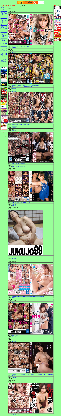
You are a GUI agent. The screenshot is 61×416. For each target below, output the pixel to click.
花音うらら (14, 126)
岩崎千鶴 (14, 204)
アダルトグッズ (4, 56)
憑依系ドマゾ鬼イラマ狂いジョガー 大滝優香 (21, 46)
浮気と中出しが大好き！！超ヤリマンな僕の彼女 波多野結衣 (24, 256)
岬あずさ (14, 165)
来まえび (14, 336)
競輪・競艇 (5, 43)
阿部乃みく (14, 377)
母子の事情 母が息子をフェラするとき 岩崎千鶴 (22, 202)
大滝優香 (14, 47)
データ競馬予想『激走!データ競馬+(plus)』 (4, 26)
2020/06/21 (14, 13)
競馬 (1, 43)
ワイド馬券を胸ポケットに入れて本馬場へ (4, 33)
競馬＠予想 (3, 9)
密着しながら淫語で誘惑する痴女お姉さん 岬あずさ (22, 163)
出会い (2, 60)
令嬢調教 (14, 127)
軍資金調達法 (3, 50)
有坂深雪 (27, 86)
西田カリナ (14, 86)
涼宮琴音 (14, 297)
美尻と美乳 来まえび (16, 335)
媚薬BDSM (14, 88)
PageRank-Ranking (4, 24)
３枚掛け (2, 22)
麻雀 (1, 44)
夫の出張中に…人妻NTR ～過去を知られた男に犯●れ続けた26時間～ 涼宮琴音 (28, 296)
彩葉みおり (23, 86)
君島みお (18, 86)
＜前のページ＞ (11, 414)
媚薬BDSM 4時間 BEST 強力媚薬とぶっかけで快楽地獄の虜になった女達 (27, 85)
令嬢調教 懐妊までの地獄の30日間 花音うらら (21, 124)
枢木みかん (31, 86)
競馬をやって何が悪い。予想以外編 (4, 18)
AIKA (13, 8)
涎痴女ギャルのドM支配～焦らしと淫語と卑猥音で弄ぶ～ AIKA (25, 6)
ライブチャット (4, 59)
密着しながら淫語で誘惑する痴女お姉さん (20, 166)
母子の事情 (14, 205)
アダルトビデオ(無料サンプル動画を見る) (4, 54)
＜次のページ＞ (17, 414)
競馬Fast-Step (3, 40)
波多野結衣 (14, 258)
